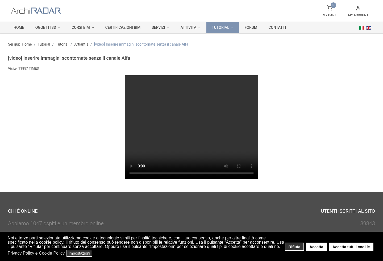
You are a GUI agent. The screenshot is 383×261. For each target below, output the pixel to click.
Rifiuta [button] (295, 247)
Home (19, 27)
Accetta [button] (316, 247)
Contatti (277, 27)
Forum (251, 27)
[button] (281, 247)
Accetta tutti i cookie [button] (351, 247)
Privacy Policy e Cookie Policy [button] (36, 253)
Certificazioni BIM (122, 27)
